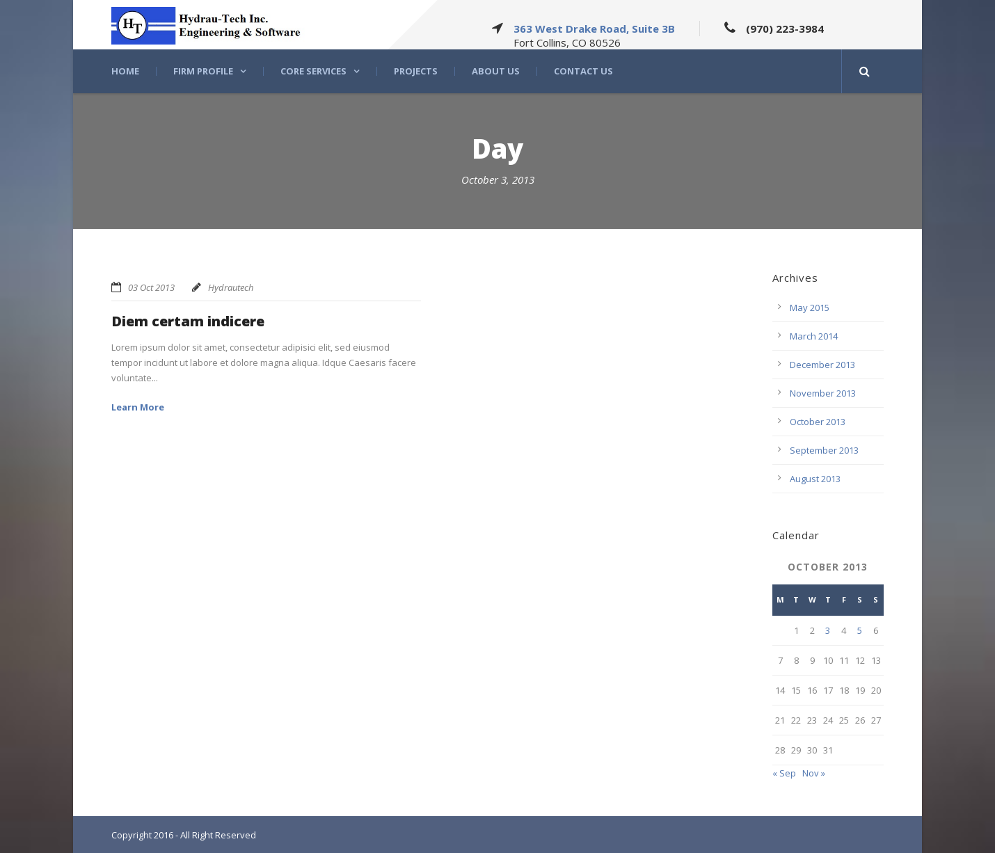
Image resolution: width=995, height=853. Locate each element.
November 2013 (823, 393)
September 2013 (824, 450)
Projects (416, 71)
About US (496, 71)
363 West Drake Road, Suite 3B (594, 28)
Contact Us (583, 71)
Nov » (813, 773)
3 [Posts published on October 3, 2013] (827, 630)
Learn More (137, 407)
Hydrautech (230, 287)
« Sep (784, 773)
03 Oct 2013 (151, 287)
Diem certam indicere (187, 321)
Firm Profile (203, 71)
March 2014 (814, 336)
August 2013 (815, 478)
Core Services (313, 71)
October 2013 (817, 421)
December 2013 (822, 364)
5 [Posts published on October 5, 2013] (859, 630)
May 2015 (809, 307)
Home (125, 71)
